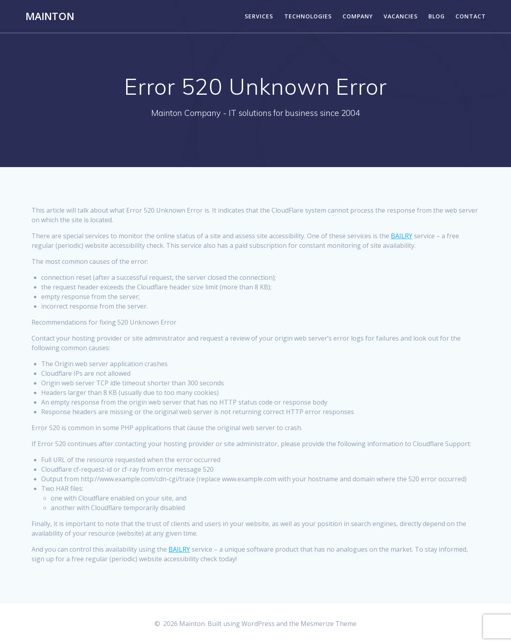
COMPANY (358, 16)
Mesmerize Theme (329, 623)
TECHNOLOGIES (308, 16)
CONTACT (471, 16)
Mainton (50, 16)
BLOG (436, 16)
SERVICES (259, 16)
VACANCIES (401, 16)
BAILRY (401, 235)
